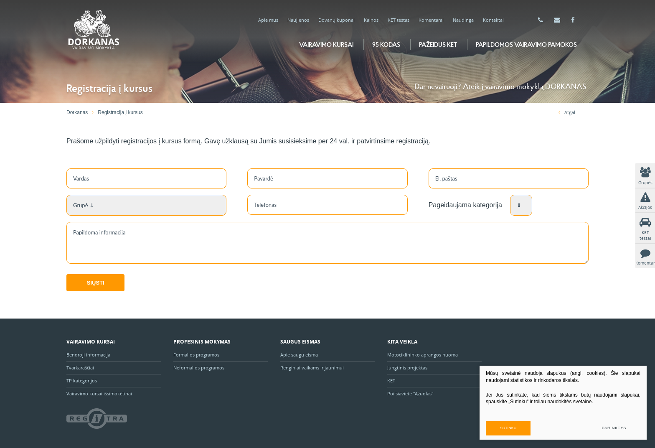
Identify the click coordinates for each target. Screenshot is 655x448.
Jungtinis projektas (407, 367)
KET (391, 380)
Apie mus (268, 20)
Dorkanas (77, 112)
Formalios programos (196, 354)
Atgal (567, 112)
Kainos (371, 20)
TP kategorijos (81, 380)
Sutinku (508, 428)
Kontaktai (493, 20)
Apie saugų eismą (299, 354)
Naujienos (298, 20)
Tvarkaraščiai (80, 367)
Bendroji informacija (88, 354)
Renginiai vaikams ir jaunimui (312, 367)
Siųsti (95, 283)
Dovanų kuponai (336, 20)
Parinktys (614, 428)
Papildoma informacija (327, 243)
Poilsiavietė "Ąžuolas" (410, 393)
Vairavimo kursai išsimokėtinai (99, 393)
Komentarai (431, 20)
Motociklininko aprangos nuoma (422, 354)
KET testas (398, 20)
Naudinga (463, 20)
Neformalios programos (198, 367)
